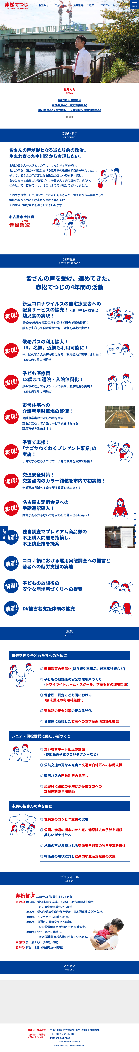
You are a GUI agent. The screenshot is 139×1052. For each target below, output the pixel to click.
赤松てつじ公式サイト (16, 5)
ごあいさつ (63, 5)
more (69, 116)
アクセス (134, 543)
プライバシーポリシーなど (69, 1041)
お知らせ (44, 5)
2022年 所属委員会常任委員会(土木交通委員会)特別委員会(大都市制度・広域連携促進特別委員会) (69, 105)
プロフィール (113, 5)
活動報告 (81, 5)
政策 (96, 5)
